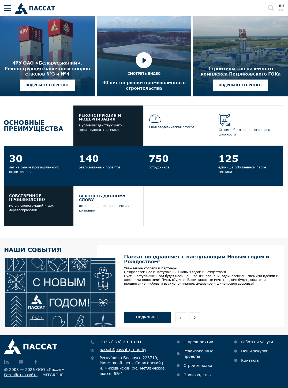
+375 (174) (121, 342)
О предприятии (198, 342)
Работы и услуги (257, 342)
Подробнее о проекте (47, 85)
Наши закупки (254, 351)
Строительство (198, 365)
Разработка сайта (21, 374)
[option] (144, 286)
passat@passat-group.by (123, 349)
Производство (197, 374)
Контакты (250, 360)
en (281, 10)
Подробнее (147, 317)
